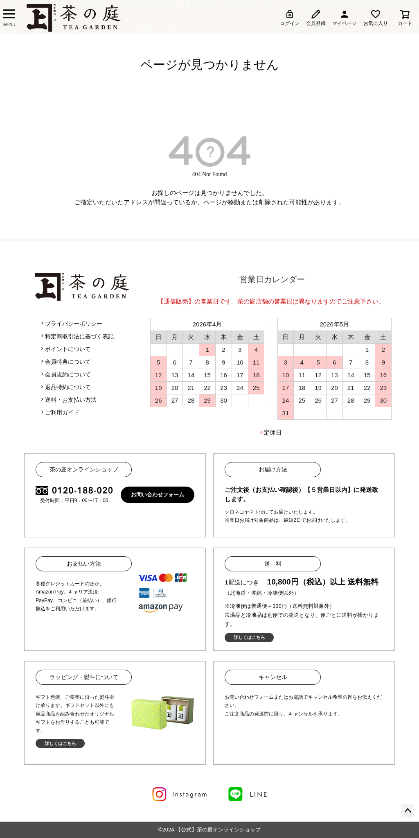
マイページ (344, 17)
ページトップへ (407, 811)
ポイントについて (65, 349)
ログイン (290, 17)
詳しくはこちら (249, 637)
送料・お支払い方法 (68, 399)
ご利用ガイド (59, 412)
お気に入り (375, 17)
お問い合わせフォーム (157, 494)
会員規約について (65, 374)
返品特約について (65, 387)
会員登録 (316, 17)
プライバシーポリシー (70, 323)
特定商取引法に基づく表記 (76, 336)
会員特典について (65, 361)
